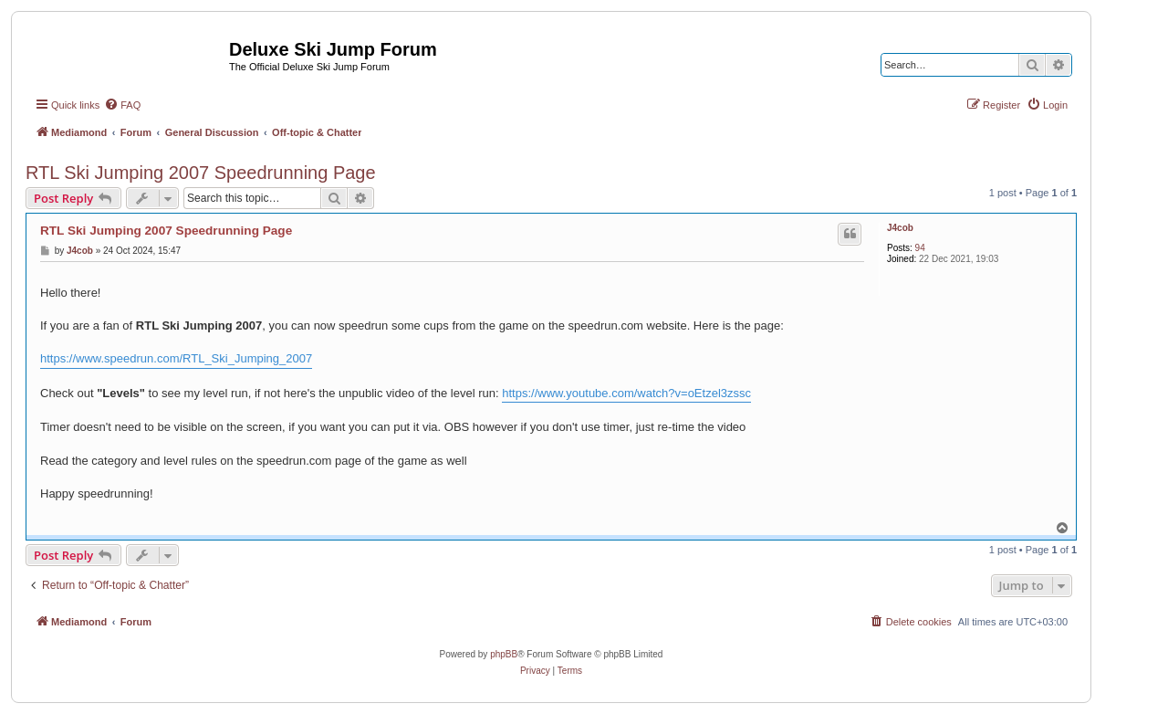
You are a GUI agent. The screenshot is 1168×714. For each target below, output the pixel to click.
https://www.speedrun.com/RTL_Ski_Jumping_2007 (176, 358)
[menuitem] (122, 105)
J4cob (900, 228)
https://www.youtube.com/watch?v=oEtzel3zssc (626, 393)
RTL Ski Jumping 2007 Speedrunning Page (201, 173)
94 (920, 248)
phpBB (503, 654)
